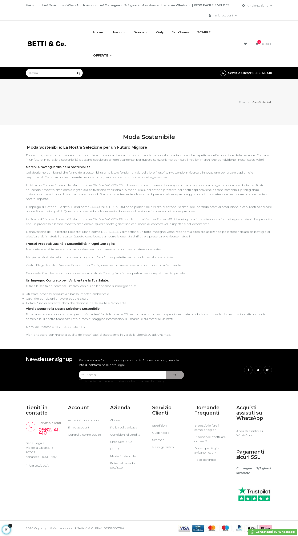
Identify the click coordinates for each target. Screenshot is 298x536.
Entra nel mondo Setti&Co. (122, 466)
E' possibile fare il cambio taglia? (206, 428)
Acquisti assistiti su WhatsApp (249, 433)
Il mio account (78, 428)
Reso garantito (163, 447)
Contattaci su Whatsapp (272, 532)
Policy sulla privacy (123, 428)
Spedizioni (159, 426)
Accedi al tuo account (84, 420)
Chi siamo (117, 420)
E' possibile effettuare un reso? (210, 439)
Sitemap (158, 440)
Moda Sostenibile (123, 456)
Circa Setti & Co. (121, 442)
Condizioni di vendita (125, 435)
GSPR (114, 449)
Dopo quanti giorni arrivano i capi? (208, 451)
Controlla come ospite (84, 435)
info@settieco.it (37, 466)
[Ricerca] (54, 73)
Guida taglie (160, 433)
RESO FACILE (210, 5)
